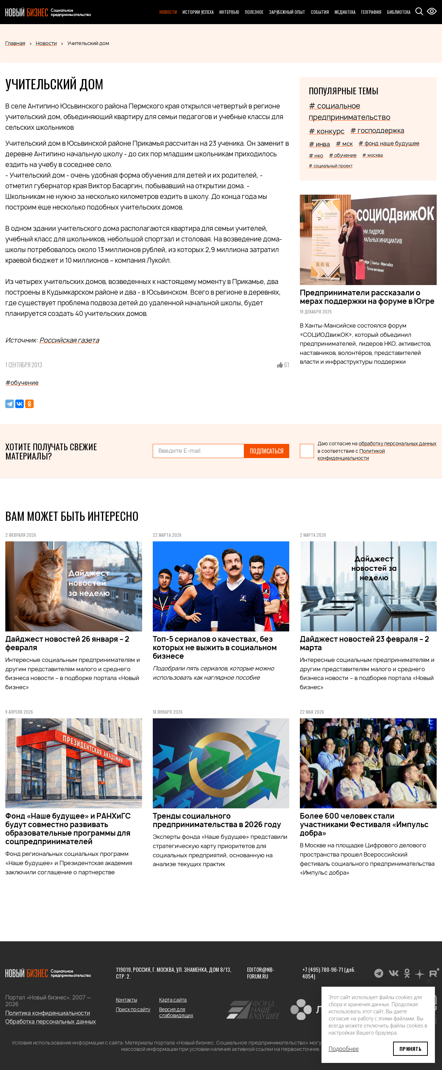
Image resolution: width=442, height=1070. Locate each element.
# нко (316, 155)
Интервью (229, 12)
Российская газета (69, 340)
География (371, 12)
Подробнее (344, 1048)
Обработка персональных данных (50, 1021)
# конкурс (327, 131)
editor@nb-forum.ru (260, 972)
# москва (372, 155)
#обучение (22, 382)
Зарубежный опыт (287, 12)
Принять (410, 1048)
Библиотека (398, 12)
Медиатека (345, 12)
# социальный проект (331, 165)
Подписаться (267, 451)
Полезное (254, 12)
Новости (168, 12)
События (320, 12)
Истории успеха (198, 12)
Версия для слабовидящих (176, 1012)
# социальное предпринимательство (349, 111)
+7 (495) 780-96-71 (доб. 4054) (328, 972)
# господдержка (377, 130)
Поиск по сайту (133, 1009)
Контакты (126, 1000)
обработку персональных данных (397, 443)
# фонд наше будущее (388, 143)
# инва (319, 144)
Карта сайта (173, 1000)
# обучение (343, 155)
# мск (344, 143)
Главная (15, 43)
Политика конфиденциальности (47, 1013)
